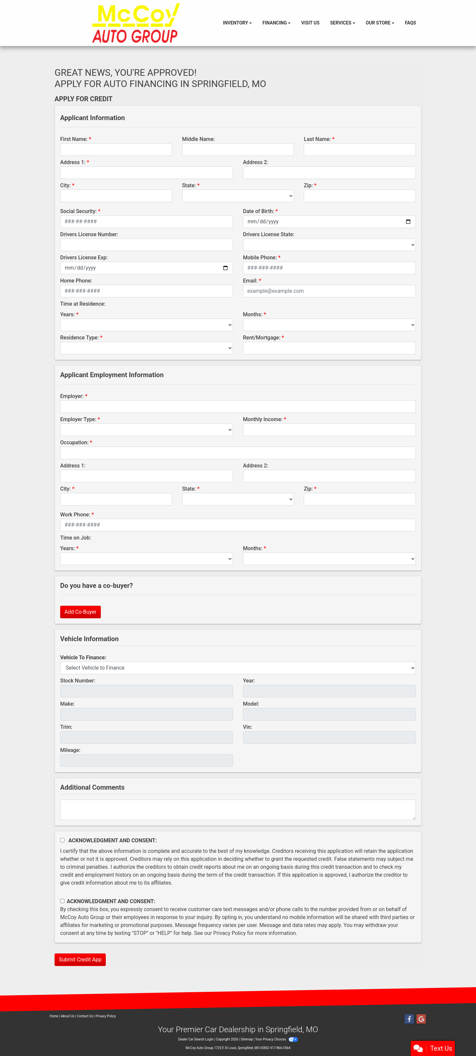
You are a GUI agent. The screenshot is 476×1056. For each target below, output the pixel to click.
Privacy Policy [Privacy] (106, 1016)
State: (189, 185)
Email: (250, 281)
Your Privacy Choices (276, 1039)
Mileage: (70, 750)
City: (65, 185)
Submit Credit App (80, 959)
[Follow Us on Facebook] (409, 1019)
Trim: (66, 727)
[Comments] (238, 810)
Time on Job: (75, 538)
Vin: (247, 727)
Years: (67, 314)
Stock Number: (77, 681)
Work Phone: (75, 514)
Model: (251, 704)
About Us (67, 1016)
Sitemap (247, 1039)
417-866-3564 (280, 1048)
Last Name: (317, 139)
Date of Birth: (258, 211)
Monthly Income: (263, 419)
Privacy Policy (229, 933)
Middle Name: (198, 139)
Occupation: (74, 442)
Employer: (72, 396)
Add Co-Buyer (80, 612)
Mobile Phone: (260, 257)
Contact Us (85, 1016)
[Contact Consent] (62, 901)
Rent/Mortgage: (261, 337)
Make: (67, 704)
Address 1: (72, 162)
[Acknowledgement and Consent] (62, 840)
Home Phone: (76, 281)
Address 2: (255, 162)
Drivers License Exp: (84, 257)
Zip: (308, 185)
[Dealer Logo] (136, 23)
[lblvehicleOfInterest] (238, 668)
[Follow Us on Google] (421, 1019)
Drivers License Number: (89, 234)
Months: (252, 314)
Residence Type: (79, 337)
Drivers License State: (269, 234)
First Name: (74, 139)
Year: (249, 681)
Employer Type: (78, 419)
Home (54, 1016)
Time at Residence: (82, 304)
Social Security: (78, 211)
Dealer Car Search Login (196, 1039)
